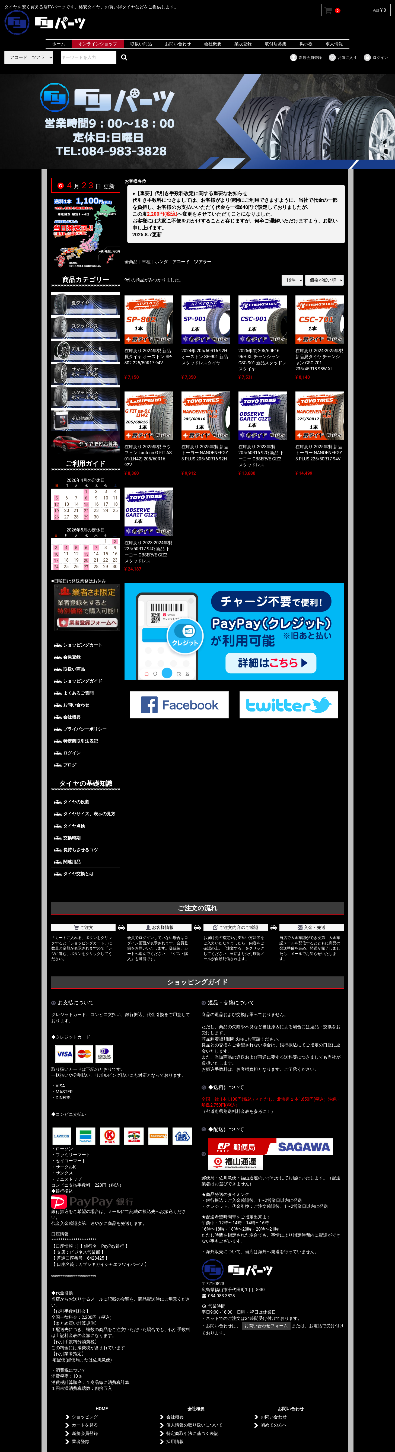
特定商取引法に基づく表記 (192, 1433)
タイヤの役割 (71, 801)
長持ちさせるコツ (76, 849)
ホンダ (161, 261)
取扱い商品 (141, 43)
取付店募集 (275, 43)
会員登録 (67, 657)
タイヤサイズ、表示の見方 (84, 813)
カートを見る (85, 1425)
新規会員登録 (305, 57)
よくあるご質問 (74, 693)
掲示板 (306, 43)
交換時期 (67, 837)
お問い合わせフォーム (266, 1325)
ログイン (375, 57)
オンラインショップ (97, 43)
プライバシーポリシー (80, 728)
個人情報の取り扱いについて (194, 1425)
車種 (146, 261)
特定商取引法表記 (76, 741)
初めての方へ (274, 1425)
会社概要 (212, 43)
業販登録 (243, 43)
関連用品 (67, 861)
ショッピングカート (78, 645)
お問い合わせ (178, 43)
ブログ (65, 765)
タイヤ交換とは (74, 873)
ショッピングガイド (78, 681)
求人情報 (334, 43)
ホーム (58, 43)
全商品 (131, 261)
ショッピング (85, 1416)
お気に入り (342, 57)
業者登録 (80, 1441)
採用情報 (175, 1441)
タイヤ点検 (69, 826)
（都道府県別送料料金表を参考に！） (238, 1111)
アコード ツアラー (191, 261)
